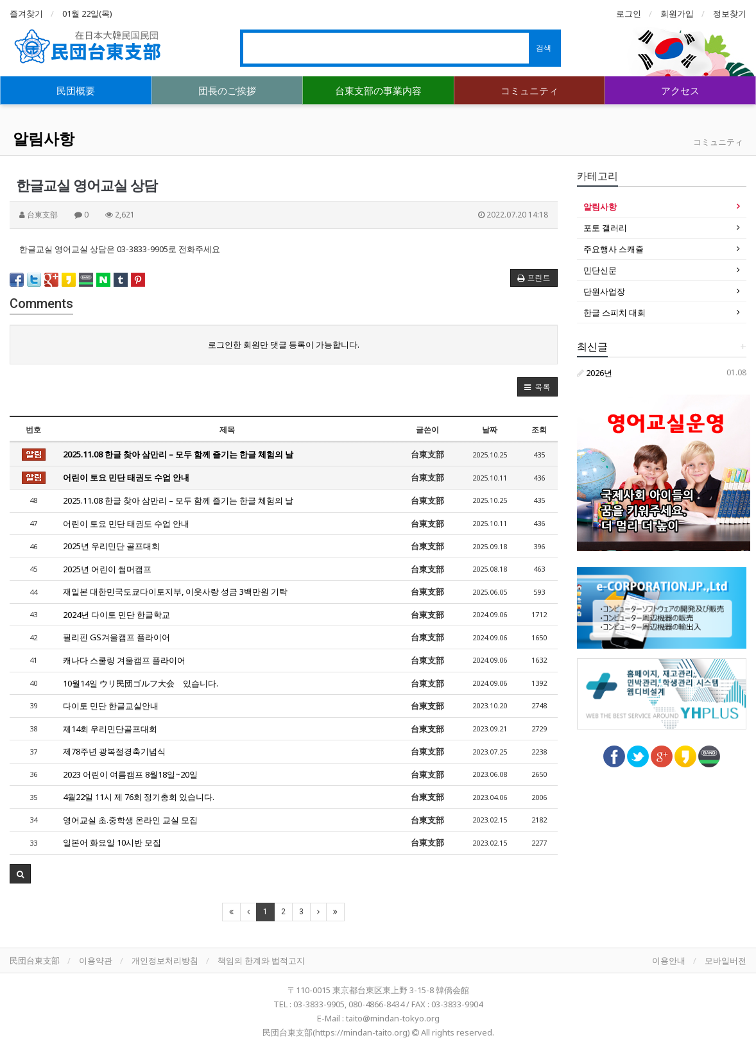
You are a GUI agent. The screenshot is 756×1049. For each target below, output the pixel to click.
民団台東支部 (35, 960)
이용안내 (668, 960)
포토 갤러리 (605, 228)
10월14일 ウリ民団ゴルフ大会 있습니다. (140, 683)
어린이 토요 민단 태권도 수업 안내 (126, 477)
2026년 (594, 373)
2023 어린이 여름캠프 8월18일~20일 (130, 774)
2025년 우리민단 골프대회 (111, 546)
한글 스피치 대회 (614, 312)
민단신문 (600, 270)
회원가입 (677, 13)
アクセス (680, 90)
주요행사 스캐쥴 (613, 249)
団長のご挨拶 (227, 90)
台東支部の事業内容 (378, 90)
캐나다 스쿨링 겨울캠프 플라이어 (124, 660)
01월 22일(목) (87, 13)
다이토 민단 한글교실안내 (111, 706)
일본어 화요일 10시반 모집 (112, 842)
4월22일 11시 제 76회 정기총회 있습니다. (138, 797)
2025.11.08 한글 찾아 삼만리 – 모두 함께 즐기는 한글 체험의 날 (178, 454)
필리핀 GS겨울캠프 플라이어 (116, 637)
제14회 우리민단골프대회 (110, 729)
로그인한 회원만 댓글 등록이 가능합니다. (283, 344)
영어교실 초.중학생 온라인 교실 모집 (130, 820)
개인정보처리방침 (165, 960)
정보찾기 (729, 13)
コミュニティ (529, 90)
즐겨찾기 (26, 13)
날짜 (489, 429)
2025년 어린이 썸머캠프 (107, 569)
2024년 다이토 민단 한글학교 (116, 614)
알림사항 (43, 138)
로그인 (628, 13)
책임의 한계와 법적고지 (261, 960)
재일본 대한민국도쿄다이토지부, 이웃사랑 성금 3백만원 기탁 (175, 591)
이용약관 (95, 960)
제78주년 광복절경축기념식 (114, 751)
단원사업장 (604, 291)
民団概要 (75, 90)
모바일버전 (725, 960)
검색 (543, 47)
